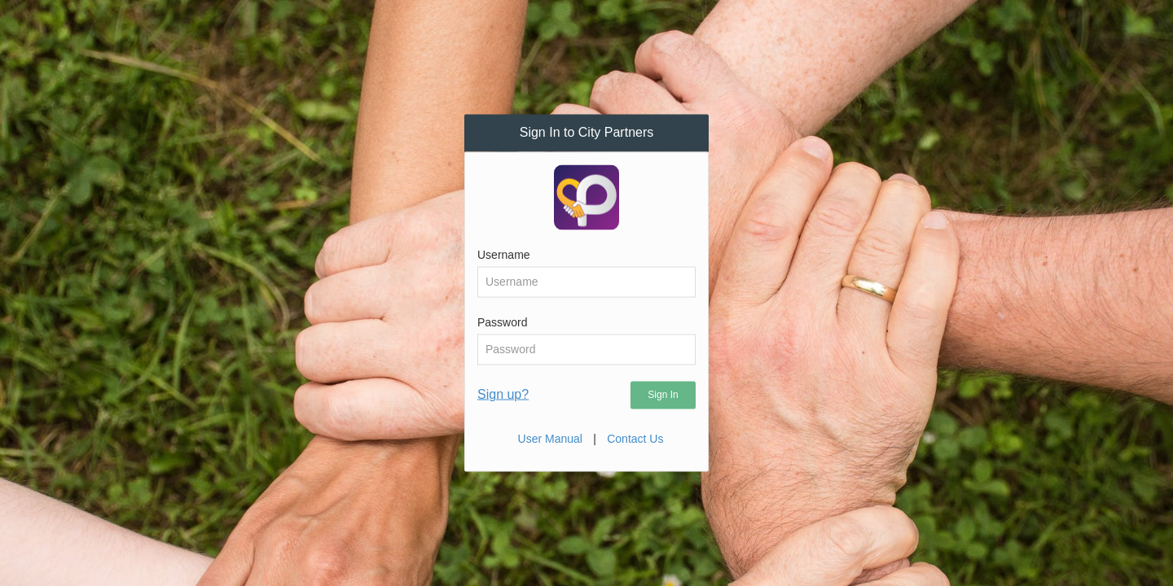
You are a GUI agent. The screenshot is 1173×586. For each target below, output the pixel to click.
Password (502, 321)
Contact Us (635, 437)
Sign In (663, 394)
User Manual (550, 437)
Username (503, 253)
